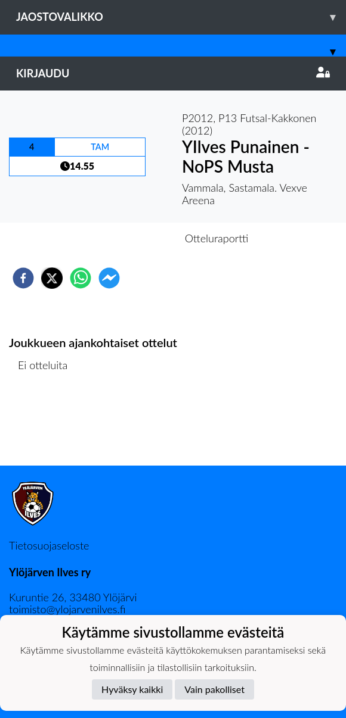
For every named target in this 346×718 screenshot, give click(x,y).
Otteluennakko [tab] (132, 238)
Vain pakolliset (214, 689)
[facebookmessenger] (109, 278)
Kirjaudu (173, 73)
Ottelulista (47, 425)
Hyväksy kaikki (132, 689)
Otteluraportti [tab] (217, 238)
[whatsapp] (80, 278)
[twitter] (52, 278)
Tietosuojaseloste (49, 545)
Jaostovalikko (181, 17)
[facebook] (23, 278)
